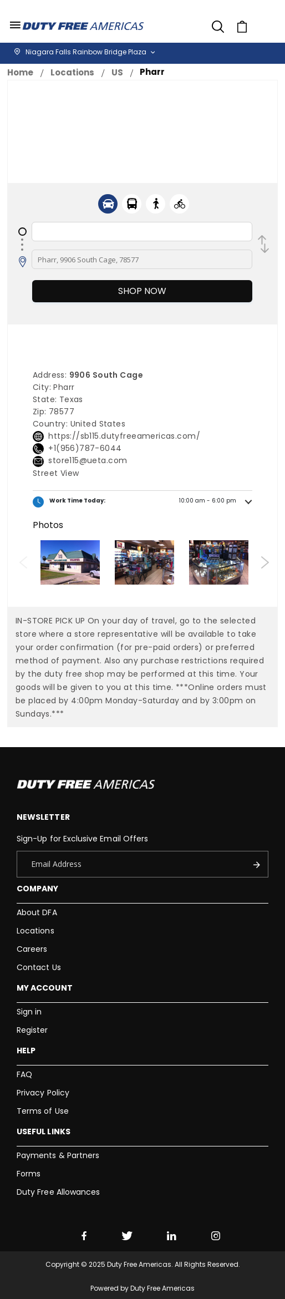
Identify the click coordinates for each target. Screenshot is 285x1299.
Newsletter (43, 817)
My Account (45, 987)
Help (26, 1050)
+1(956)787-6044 (84, 448)
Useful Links (43, 1131)
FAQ (24, 1074)
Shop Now (142, 291)
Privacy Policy (43, 1092)
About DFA (37, 912)
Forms (28, 1173)
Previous (23, 562)
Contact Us (39, 967)
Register (32, 1030)
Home (20, 72)
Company (37, 888)
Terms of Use (43, 1111)
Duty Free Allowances (58, 1191)
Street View (56, 473)
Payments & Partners (58, 1155)
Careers (32, 949)
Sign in (29, 1011)
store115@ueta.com (87, 460)
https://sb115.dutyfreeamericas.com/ (124, 436)
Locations (72, 72)
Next (265, 562)
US (117, 72)
